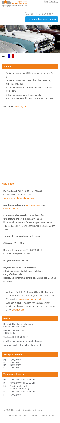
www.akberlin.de (11, 208)
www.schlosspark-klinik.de (31, 299)
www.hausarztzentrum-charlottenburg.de (22, 345)
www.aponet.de (33, 205)
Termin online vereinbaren (41, 19)
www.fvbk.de (18, 310)
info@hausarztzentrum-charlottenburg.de (23, 341)
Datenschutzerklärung (23, 415)
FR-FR (11, 56)
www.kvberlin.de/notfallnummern (18, 198)
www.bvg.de (20, 106)
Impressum (47, 415)
